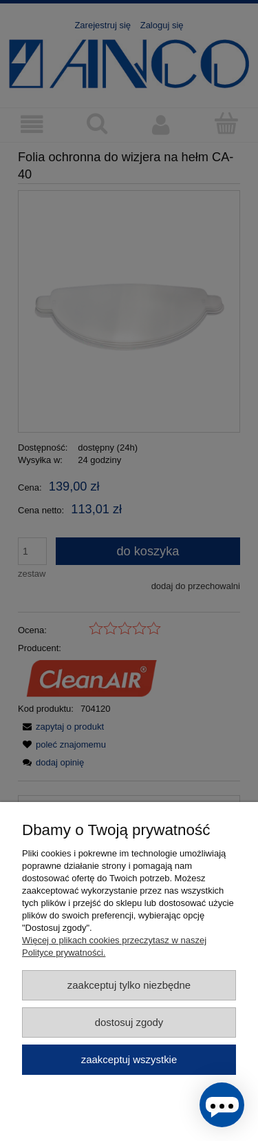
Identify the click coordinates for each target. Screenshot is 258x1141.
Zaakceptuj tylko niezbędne (129, 985)
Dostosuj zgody (129, 1022)
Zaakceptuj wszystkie (129, 1059)
